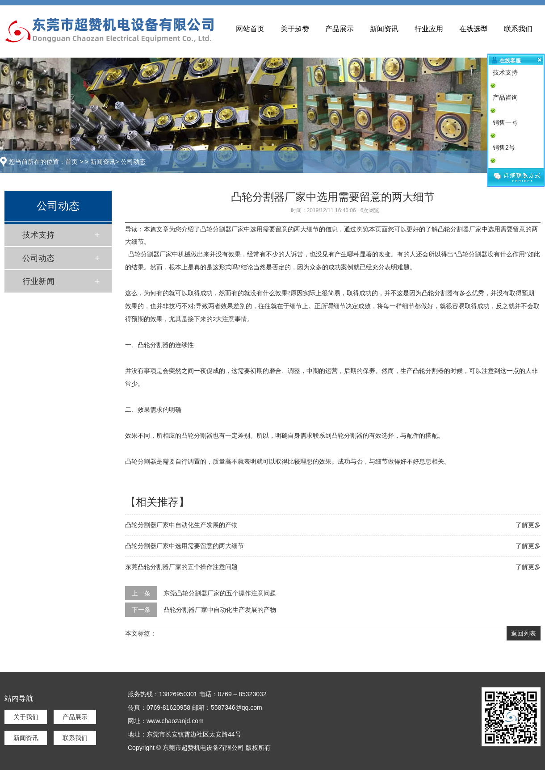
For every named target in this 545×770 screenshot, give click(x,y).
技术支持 (38, 234)
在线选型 (473, 29)
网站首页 (250, 29)
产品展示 (339, 29)
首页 (71, 161)
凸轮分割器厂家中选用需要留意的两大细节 (184, 545)
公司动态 (133, 161)
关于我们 (25, 716)
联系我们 (518, 29)
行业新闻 (38, 281)
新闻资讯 (384, 29)
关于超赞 (295, 29)
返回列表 (523, 633)
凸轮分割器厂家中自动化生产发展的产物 (181, 524)
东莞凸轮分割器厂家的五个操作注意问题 (181, 566)
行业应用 (429, 29)
